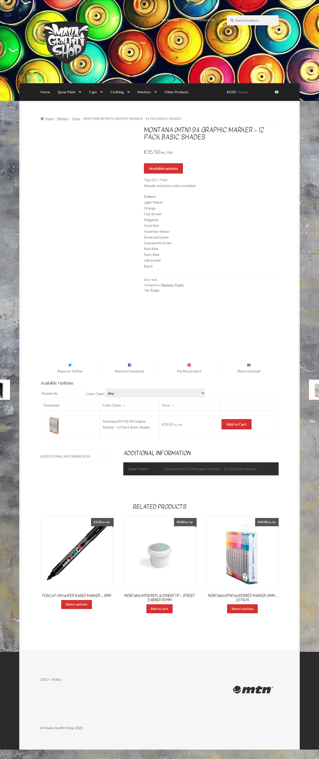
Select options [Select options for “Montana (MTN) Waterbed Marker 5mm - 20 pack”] (242, 618)
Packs (76, 118)
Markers (144, 92)
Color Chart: (95, 403)
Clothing (117, 92)
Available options (163, 168)
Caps (93, 92)
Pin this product (189, 380)
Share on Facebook (129, 380)
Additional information (65, 465)
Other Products (177, 92)
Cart (188, 20)
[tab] (76, 465)
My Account (170, 20)
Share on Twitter (70, 380)
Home (45, 92)
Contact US (205, 20)
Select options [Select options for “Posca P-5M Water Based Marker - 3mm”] (76, 613)
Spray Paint (66, 92)
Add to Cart (236, 433)
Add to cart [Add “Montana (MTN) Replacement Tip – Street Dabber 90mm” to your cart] (159, 618)
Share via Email (248, 380)
